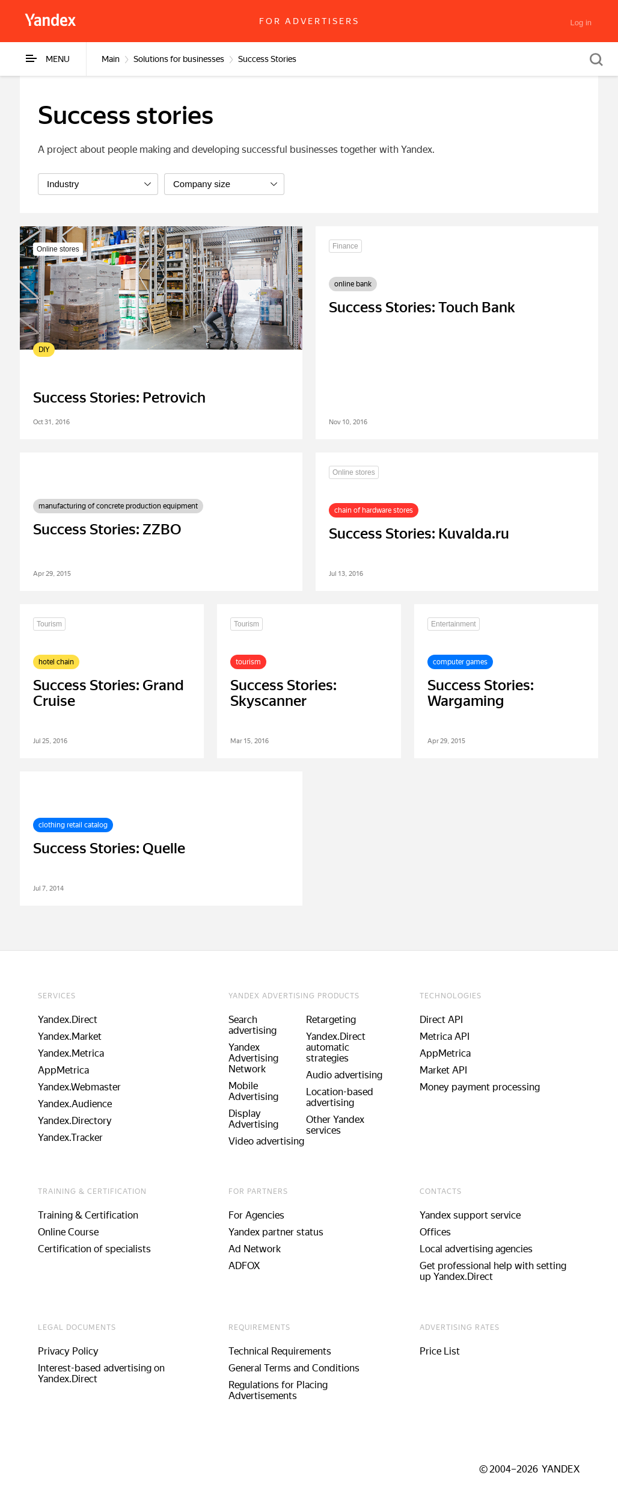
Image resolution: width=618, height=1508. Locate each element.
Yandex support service (470, 1215)
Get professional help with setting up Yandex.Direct (493, 1271)
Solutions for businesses (178, 59)
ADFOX (244, 1266)
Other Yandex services (335, 1125)
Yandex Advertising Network (253, 1058)
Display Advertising (253, 1119)
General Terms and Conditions (293, 1368)
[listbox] (98, 184)
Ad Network (254, 1249)
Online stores (58, 249)
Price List (440, 1351)
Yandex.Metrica (71, 1053)
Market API (443, 1070)
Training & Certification (88, 1215)
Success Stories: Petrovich (119, 397)
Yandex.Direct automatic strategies (336, 1047)
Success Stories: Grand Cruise (108, 693)
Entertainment (453, 624)
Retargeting (331, 1019)
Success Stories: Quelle (109, 848)
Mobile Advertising (253, 1091)
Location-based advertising (339, 1097)
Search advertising (252, 1025)
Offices (435, 1232)
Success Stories (267, 59)
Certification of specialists (94, 1249)
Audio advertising (344, 1075)
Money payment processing (480, 1087)
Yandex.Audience (75, 1104)
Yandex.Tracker (70, 1137)
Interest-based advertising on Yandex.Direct (101, 1373)
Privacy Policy (68, 1351)
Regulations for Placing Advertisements (278, 1390)
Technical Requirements (279, 1351)
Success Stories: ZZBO (107, 529)
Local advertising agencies (476, 1249)
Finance (345, 246)
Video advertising (266, 1141)
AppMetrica (63, 1070)
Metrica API (445, 1036)
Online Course (68, 1232)
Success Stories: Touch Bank (422, 307)
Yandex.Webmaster (79, 1087)
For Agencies (256, 1215)
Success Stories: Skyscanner (283, 693)
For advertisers (309, 21)
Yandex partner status (275, 1232)
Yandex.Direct (67, 1019)
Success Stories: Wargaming (480, 693)
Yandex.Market (70, 1036)
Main (111, 59)
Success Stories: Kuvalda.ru (419, 533)
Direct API (441, 1019)
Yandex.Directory (75, 1120)
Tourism (49, 624)
